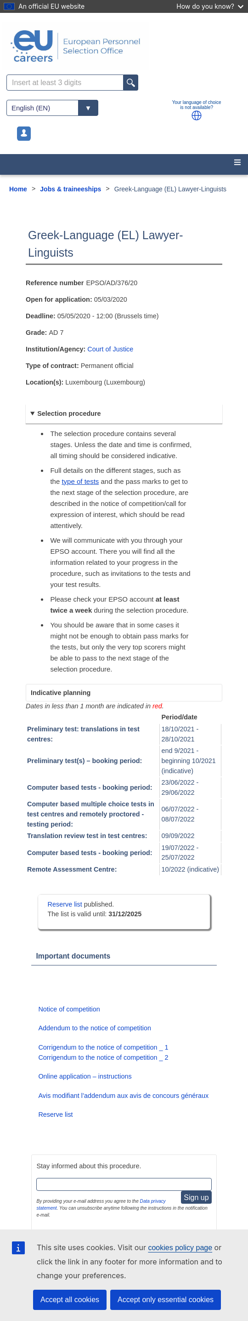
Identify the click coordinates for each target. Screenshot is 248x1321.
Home (18, 189)
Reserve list (66, 904)
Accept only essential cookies (166, 1300)
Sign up (196, 1197)
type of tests (80, 481)
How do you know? (209, 6)
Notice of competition (69, 1009)
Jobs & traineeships (70, 189)
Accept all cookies (69, 1300)
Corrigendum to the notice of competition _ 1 (103, 1047)
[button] (196, 115)
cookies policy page (180, 1248)
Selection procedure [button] (69, 413)
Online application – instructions (84, 1076)
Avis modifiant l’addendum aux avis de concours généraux (123, 1095)
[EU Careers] (124, 46)
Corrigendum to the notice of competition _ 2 (103, 1057)
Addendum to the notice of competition (94, 1028)
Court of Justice (110, 349)
